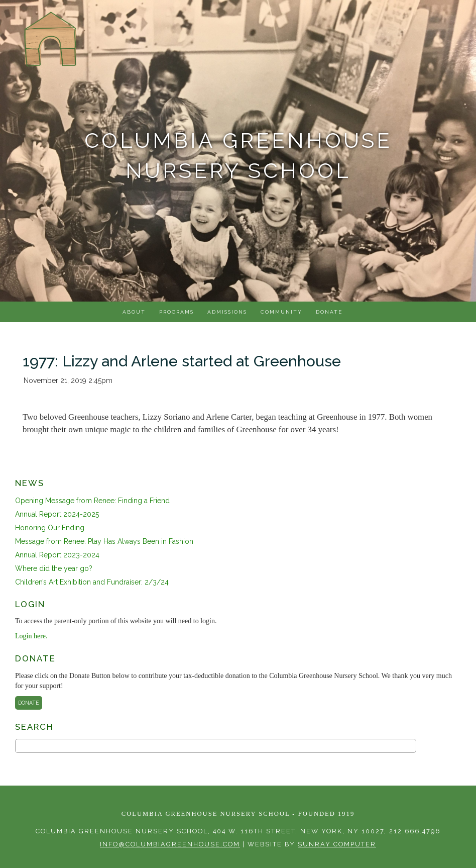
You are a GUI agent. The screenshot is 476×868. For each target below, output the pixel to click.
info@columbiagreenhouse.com (170, 844)
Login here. (31, 636)
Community (281, 312)
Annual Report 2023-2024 (57, 555)
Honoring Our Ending (49, 528)
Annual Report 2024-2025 (57, 514)
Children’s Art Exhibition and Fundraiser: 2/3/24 (92, 582)
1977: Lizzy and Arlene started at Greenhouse (182, 361)
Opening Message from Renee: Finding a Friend (92, 501)
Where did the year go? (53, 568)
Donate (329, 312)
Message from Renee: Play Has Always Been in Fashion (104, 541)
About (134, 312)
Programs (176, 312)
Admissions (227, 312)
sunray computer (337, 844)
